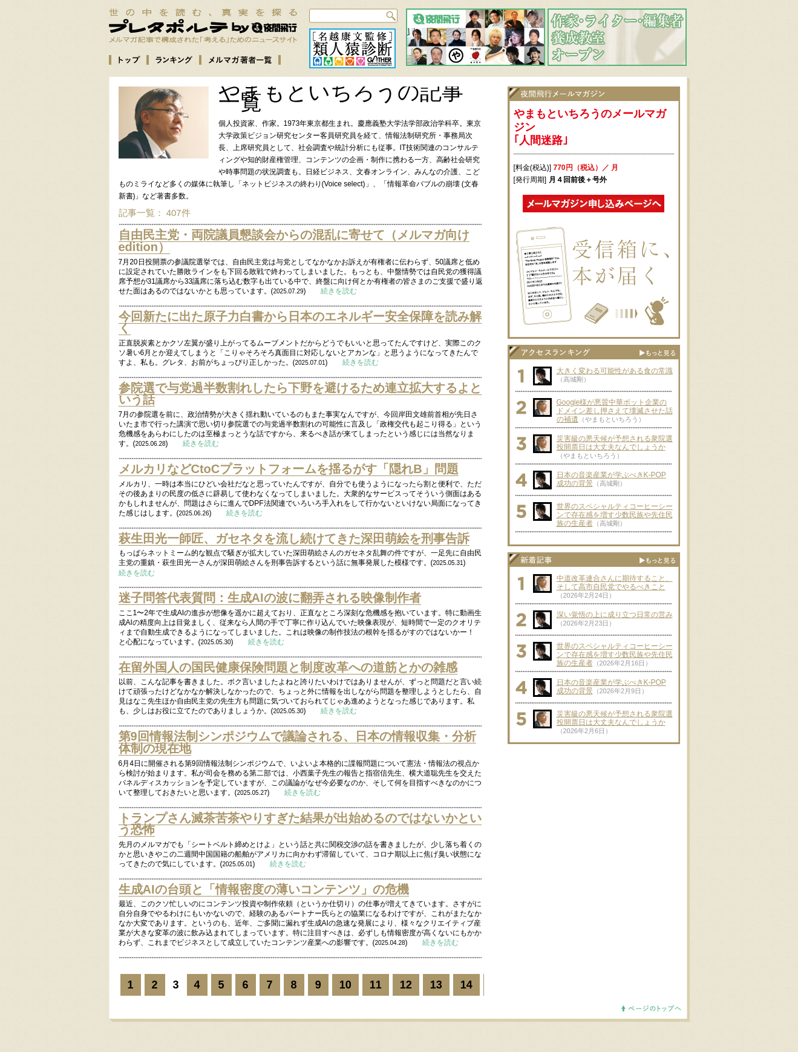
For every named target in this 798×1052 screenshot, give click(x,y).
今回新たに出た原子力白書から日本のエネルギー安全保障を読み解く (300, 322)
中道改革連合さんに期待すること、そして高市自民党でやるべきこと (615, 582)
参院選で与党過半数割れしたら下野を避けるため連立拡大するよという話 (300, 394)
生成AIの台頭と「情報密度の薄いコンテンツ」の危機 (264, 889)
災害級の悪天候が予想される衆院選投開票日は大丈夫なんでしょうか (615, 442)
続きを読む (339, 291)
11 (376, 985)
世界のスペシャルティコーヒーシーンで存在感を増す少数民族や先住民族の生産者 (615, 515)
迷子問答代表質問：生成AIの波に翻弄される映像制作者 (270, 597)
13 (436, 985)
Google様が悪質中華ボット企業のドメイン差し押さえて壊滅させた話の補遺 (615, 410)
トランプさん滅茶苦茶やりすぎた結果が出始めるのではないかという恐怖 (300, 824)
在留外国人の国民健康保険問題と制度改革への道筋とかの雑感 (288, 667)
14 (466, 985)
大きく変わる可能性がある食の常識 (615, 371)
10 (345, 985)
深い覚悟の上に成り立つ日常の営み (615, 614)
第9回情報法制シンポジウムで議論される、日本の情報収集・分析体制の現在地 (297, 742)
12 (406, 985)
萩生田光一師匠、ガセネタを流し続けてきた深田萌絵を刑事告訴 (294, 538)
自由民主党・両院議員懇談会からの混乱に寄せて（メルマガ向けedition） (294, 240)
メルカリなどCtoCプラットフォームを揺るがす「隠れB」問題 (289, 468)
